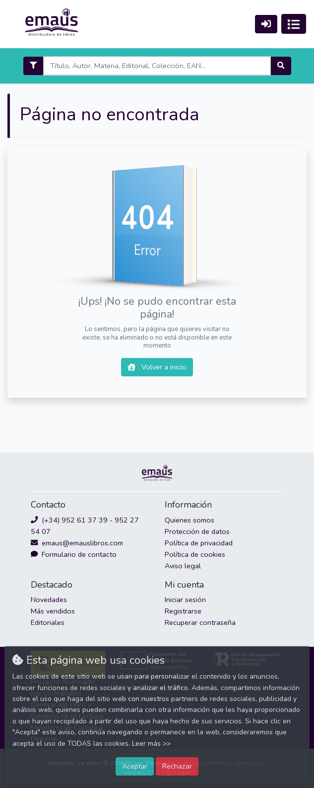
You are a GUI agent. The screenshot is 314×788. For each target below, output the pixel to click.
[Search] (157, 66)
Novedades (49, 600)
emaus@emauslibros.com (77, 543)
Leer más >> (151, 743)
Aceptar (134, 766)
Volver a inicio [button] (157, 367)
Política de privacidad (199, 543)
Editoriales (47, 622)
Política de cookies (195, 554)
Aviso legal (183, 566)
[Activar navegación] (293, 24)
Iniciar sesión (185, 600)
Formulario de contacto (74, 554)
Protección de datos (197, 531)
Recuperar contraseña (200, 622)
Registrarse (183, 611)
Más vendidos (53, 611)
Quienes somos (189, 520)
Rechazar (177, 766)
